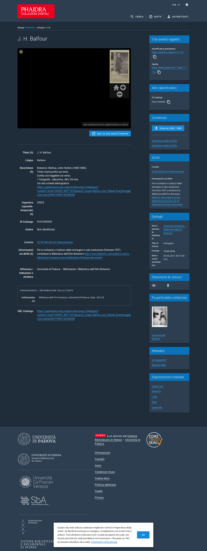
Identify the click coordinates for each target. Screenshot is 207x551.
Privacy (99, 497)
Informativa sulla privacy (104, 542)
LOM (154, 396)
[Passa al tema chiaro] (187, 5)
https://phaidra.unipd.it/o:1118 (167, 52)
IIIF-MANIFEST (159, 360)
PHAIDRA (29, 27)
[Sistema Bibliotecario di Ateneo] (41, 467)
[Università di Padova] (37, 447)
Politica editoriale (105, 484)
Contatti (99, 459)
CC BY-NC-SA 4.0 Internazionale (55, 242)
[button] (176, 5)
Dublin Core (157, 386)
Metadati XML (159, 365)
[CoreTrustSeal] (154, 446)
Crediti (99, 491)
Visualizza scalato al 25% (164, 145)
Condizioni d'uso (105, 471)
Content (74, 88)
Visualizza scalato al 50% (164, 141)
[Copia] (155, 57)
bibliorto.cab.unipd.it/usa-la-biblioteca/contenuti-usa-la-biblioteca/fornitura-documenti (167, 201)
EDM (154, 402)
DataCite (156, 391)
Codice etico (102, 478)
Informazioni (102, 452)
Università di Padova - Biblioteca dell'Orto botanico (174, 229)
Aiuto (98, 465)
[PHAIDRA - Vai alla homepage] (36, 17)
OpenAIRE (157, 407)
